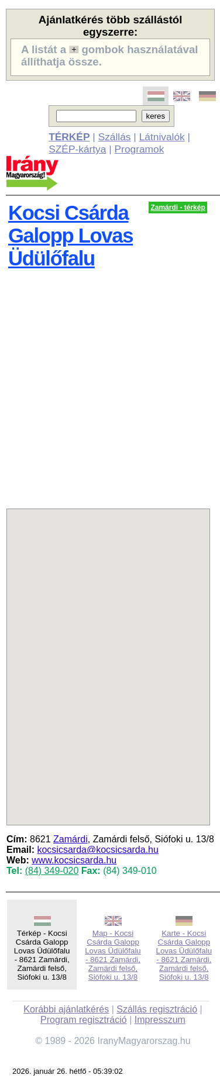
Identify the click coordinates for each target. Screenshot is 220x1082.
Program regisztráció (83, 1020)
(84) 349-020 (52, 871)
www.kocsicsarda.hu (74, 860)
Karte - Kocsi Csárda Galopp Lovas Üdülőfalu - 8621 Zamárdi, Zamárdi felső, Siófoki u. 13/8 (184, 955)
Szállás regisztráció (156, 1009)
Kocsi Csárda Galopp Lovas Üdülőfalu (70, 235)
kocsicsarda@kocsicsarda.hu (97, 850)
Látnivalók (162, 137)
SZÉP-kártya (77, 149)
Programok (139, 149)
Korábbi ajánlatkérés (66, 1009)
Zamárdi (70, 839)
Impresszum (160, 1020)
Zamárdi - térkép (177, 207)
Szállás (114, 137)
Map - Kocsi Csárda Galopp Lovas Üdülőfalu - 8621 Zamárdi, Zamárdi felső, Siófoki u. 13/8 (113, 955)
